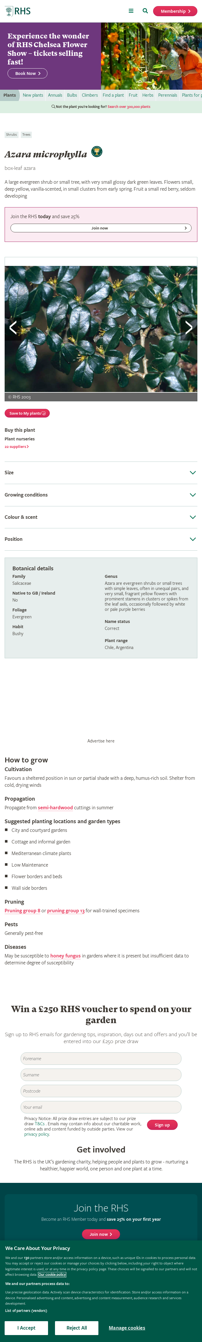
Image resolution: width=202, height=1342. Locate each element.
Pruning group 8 (22, 911)
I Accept (26, 1328)
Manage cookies (127, 1328)
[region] (101, 1291)
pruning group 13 (66, 911)
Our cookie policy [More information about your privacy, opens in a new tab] (52, 1275)
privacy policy (36, 1134)
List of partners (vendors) (26, 1311)
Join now (99, 1234)
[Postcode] (101, 1091)
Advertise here (101, 741)
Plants (9, 95)
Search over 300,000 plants (129, 107)
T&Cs (40, 1124)
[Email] (101, 1107)
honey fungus (65, 956)
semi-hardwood (55, 808)
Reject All (77, 1328)
